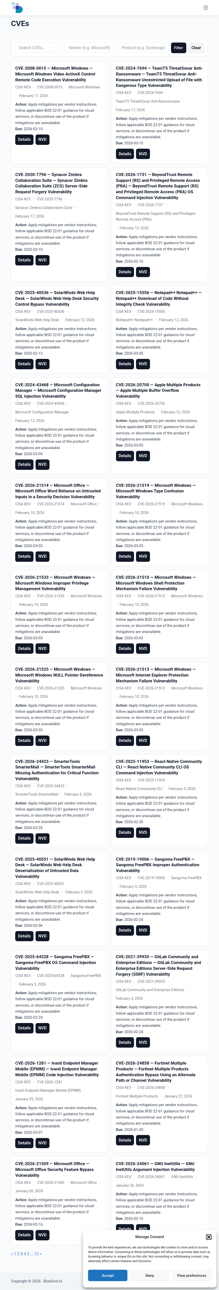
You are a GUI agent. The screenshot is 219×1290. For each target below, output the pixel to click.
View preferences (191, 1275)
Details (24, 139)
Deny (149, 1275)
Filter (178, 48)
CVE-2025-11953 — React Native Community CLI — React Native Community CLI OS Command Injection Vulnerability (159, 767)
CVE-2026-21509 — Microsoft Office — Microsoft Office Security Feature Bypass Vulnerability (54, 1169)
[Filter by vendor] (89, 48)
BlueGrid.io (53, 1281)
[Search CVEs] (38, 48)
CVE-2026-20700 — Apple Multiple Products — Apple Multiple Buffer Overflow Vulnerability (158, 390)
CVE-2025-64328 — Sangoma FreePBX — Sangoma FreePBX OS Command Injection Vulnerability (55, 962)
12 (36, 1254)
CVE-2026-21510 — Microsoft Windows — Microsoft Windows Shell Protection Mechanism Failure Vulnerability (156, 583)
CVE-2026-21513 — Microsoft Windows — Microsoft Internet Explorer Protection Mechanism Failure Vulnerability (156, 675)
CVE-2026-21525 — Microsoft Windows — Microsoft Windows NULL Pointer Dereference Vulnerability (59, 675)
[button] (208, 1237)
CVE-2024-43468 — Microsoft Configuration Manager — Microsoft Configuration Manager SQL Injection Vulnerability (58, 390)
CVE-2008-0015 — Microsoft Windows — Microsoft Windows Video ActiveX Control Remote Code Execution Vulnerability (55, 74)
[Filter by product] (143, 48)
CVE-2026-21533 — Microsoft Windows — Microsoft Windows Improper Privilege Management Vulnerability (55, 583)
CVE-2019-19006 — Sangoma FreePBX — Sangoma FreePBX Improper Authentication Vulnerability (157, 865)
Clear (196, 47)
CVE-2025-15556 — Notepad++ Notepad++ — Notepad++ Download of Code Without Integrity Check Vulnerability (159, 298)
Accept (108, 1275)
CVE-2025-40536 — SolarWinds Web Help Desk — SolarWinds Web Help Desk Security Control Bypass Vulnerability (57, 298)
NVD (42, 139)
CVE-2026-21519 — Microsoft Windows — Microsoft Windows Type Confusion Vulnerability (156, 491)
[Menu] (206, 7)
